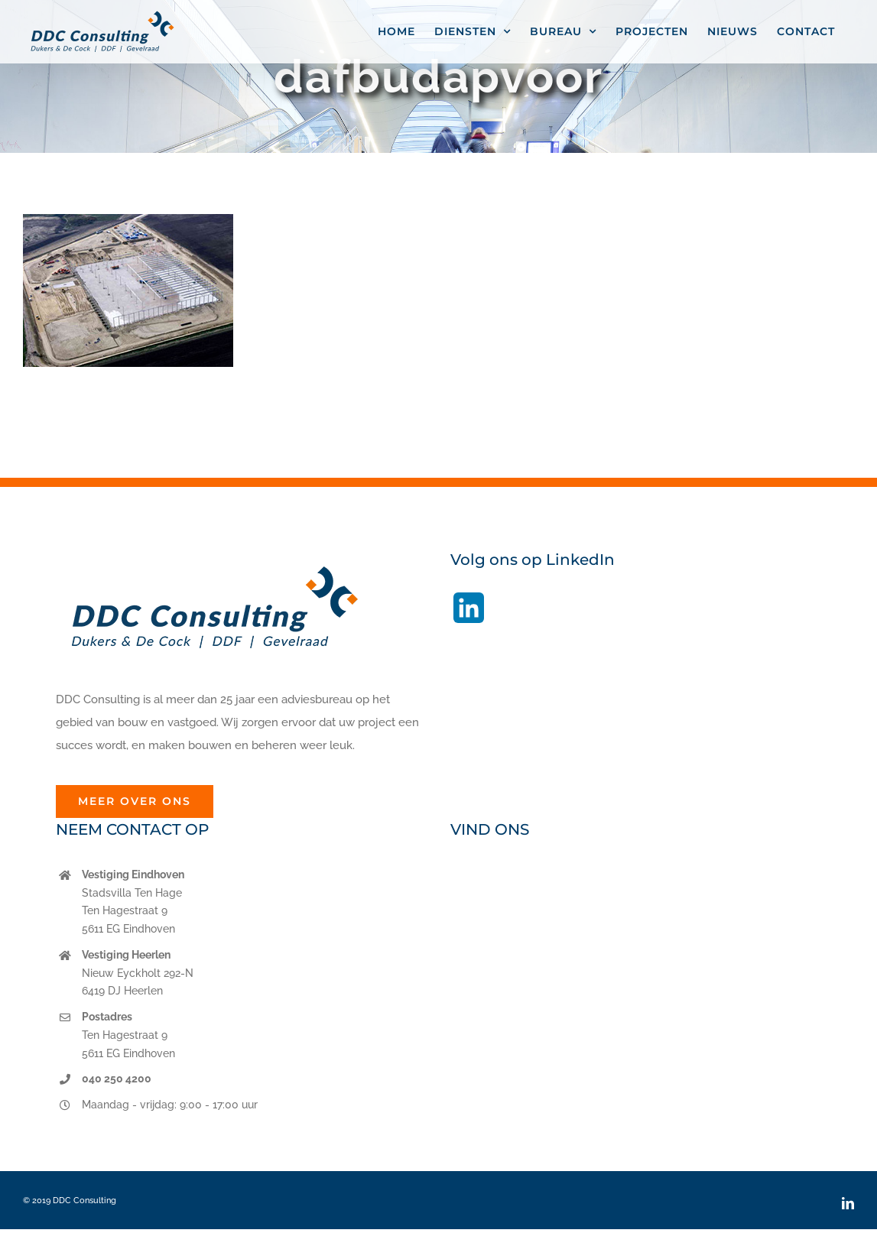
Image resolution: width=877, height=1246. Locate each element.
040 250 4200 (116, 1078)
